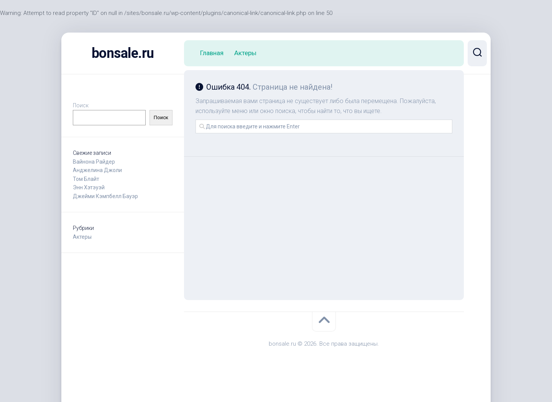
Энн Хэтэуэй (89, 187)
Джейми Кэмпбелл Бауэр (105, 196)
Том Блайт (86, 179)
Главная (211, 53)
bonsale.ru (123, 53)
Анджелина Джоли (97, 170)
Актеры (82, 237)
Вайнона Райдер (94, 162)
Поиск (81, 105)
